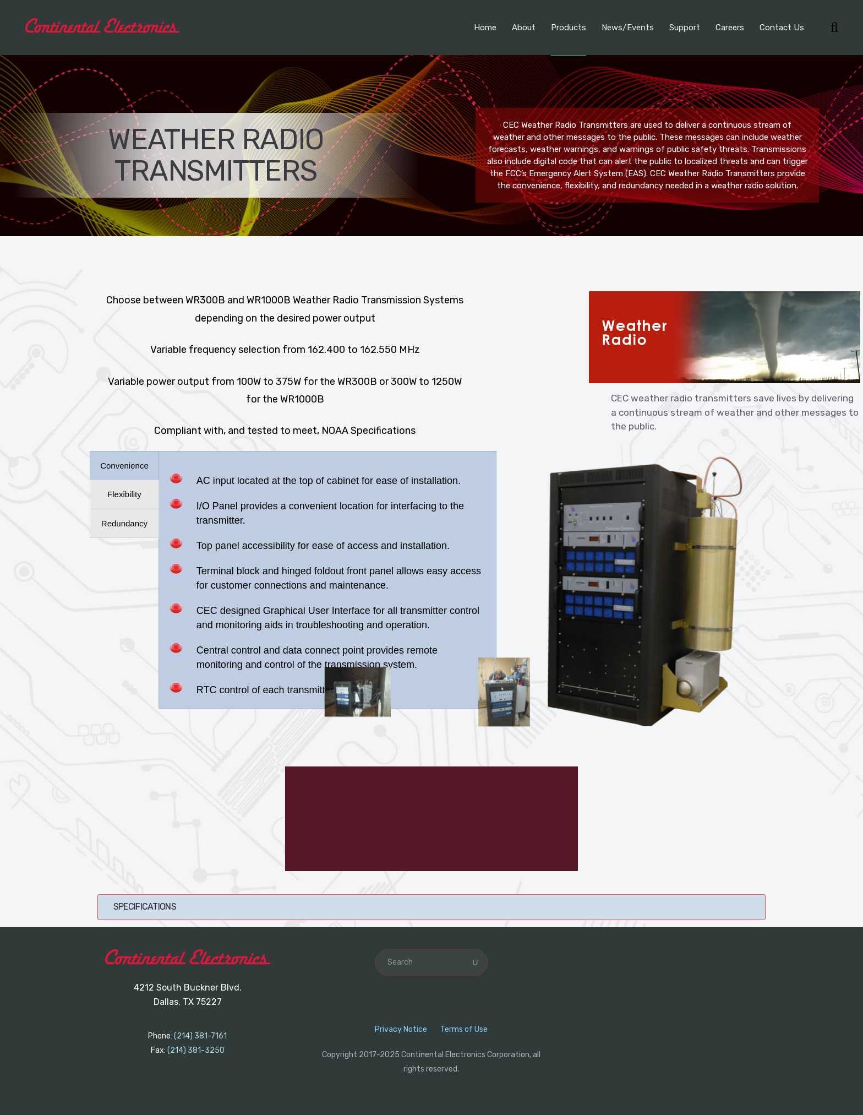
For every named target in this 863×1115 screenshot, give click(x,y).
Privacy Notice (401, 1029)
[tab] (124, 465)
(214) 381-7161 (200, 1036)
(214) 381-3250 (196, 1050)
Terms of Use (464, 1029)
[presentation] (124, 465)
